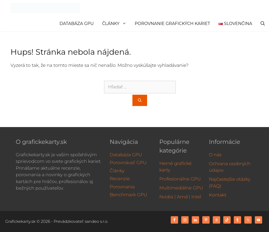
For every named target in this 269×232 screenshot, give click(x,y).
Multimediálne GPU (181, 187)
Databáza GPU (77, 23)
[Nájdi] (139, 100)
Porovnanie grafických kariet (172, 23)
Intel (196, 196)
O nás (215, 154)
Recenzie (120, 178)
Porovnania (122, 186)
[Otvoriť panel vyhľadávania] (262, 24)
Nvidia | (167, 196)
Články (116, 24)
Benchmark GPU (128, 194)
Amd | (183, 196)
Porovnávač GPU (128, 162)
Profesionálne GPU (180, 178)
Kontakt (217, 195)
